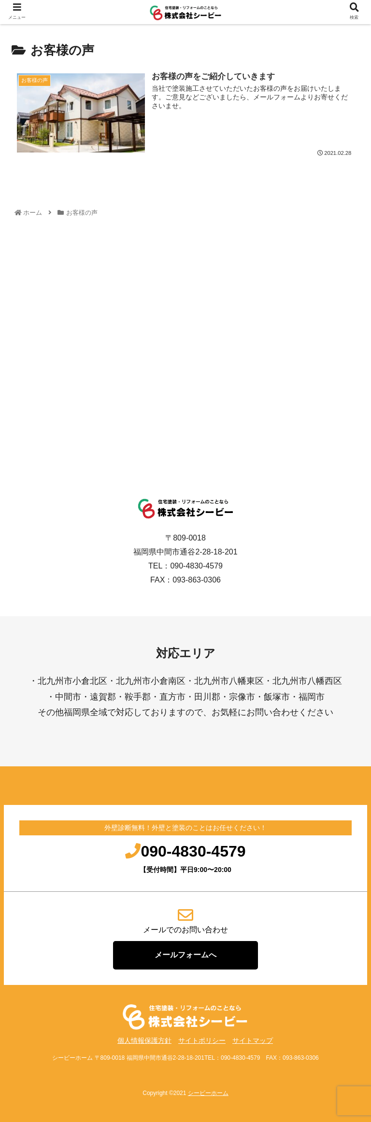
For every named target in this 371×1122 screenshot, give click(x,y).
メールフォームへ (185, 955)
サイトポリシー (202, 1040)
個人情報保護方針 (144, 1040)
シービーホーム (208, 1093)
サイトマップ (252, 1040)
